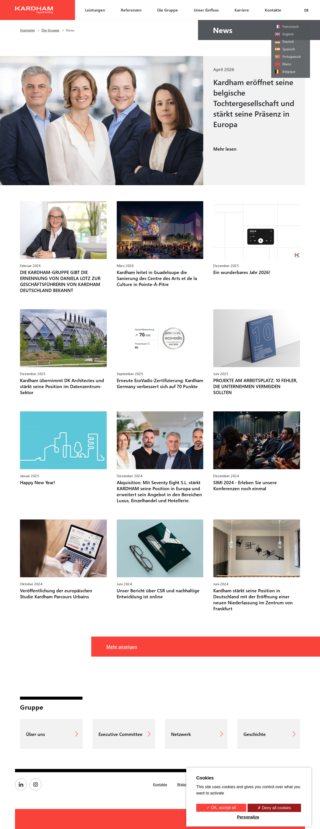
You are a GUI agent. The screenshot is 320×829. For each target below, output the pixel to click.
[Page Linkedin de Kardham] (22, 784)
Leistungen (95, 10)
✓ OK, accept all (221, 807)
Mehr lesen (224, 149)
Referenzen (131, 10)
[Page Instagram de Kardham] (37, 784)
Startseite (27, 30)
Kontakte (273, 10)
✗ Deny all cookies (274, 808)
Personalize (248, 817)
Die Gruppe (167, 10)
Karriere (241, 10)
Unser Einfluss (206, 10)
